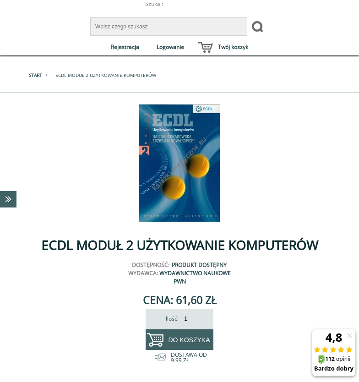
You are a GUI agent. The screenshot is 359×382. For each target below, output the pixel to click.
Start (35, 75)
